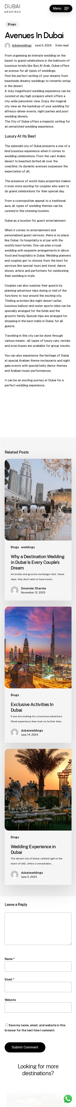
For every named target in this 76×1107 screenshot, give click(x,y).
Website (10, 1000)
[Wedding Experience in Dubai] (38, 817)
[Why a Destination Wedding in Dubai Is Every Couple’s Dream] (38, 530)
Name (9, 959)
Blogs (12, 24)
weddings (28, 547)
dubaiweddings (22, 45)
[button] (60, 8)
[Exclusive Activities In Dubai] (38, 675)
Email (9, 979)
